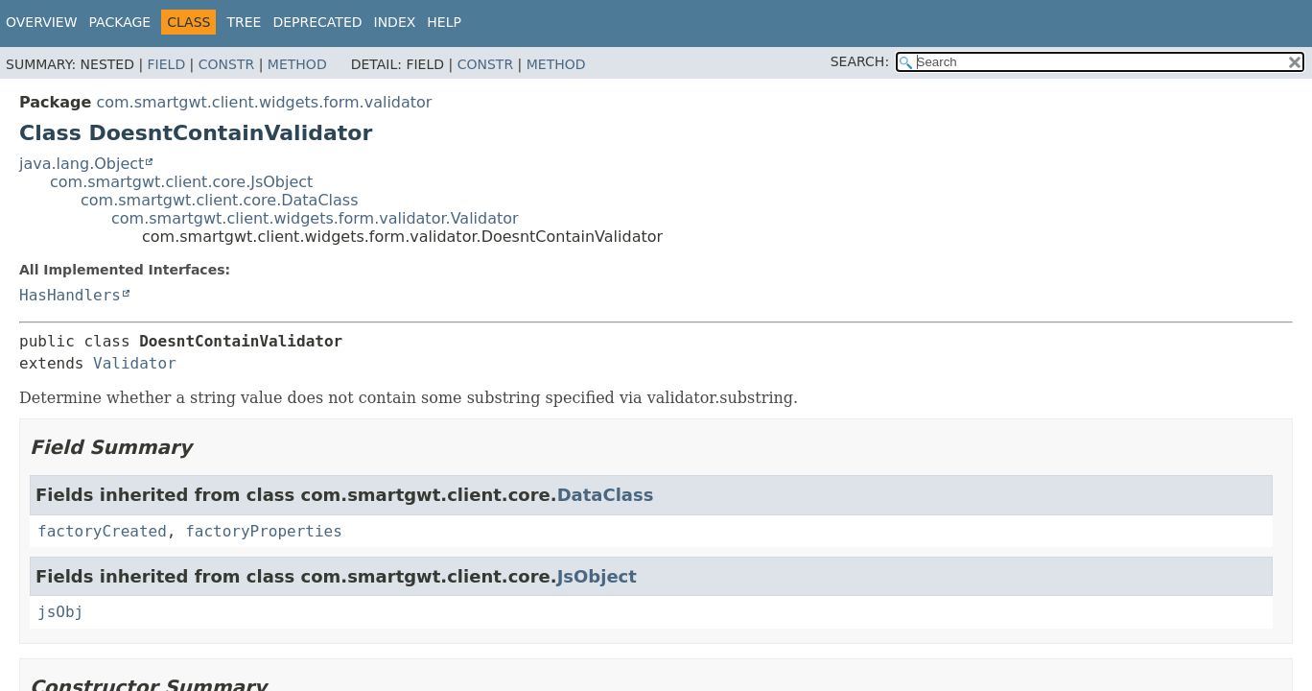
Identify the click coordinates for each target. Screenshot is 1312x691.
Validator (134, 363)
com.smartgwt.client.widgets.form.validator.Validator (315, 218)
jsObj (60, 612)
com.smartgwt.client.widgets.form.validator (264, 102)
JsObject (597, 576)
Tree (243, 22)
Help (444, 22)
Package (120, 22)
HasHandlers (70, 295)
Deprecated (317, 22)
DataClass (605, 495)
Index (395, 22)
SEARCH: (860, 61)
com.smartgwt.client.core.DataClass (220, 200)
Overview (42, 22)
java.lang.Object (81, 164)
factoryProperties (263, 531)
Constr (226, 64)
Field (167, 64)
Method (297, 64)
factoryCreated (102, 531)
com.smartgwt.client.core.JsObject (181, 182)
